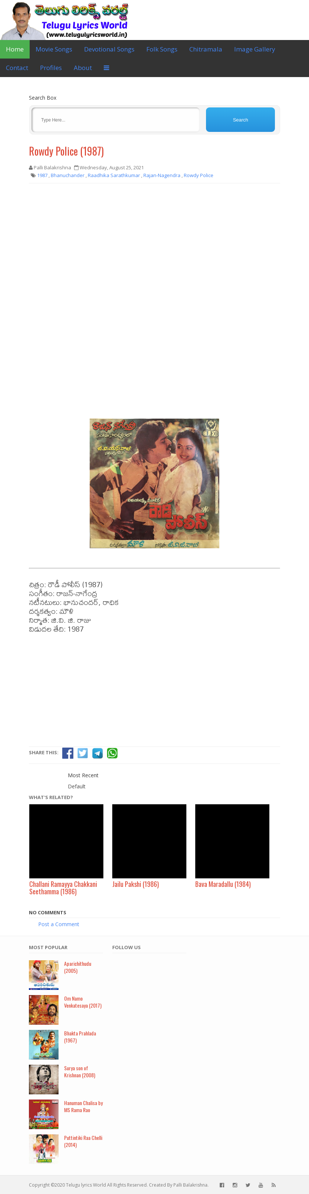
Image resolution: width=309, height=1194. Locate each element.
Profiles (51, 67)
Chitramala (205, 49)
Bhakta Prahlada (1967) (80, 1036)
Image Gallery (254, 49)
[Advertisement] (154, 243)
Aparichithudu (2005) (77, 966)
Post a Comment (58, 924)
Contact (17, 67)
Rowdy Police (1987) (66, 151)
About (83, 67)
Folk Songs (161, 49)
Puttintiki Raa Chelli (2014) (83, 1141)
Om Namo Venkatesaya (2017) (83, 1001)
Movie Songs (54, 49)
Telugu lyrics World (86, 1185)
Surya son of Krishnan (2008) (79, 1071)
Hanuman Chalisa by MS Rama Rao (83, 1106)
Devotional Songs (109, 49)
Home (15, 49)
